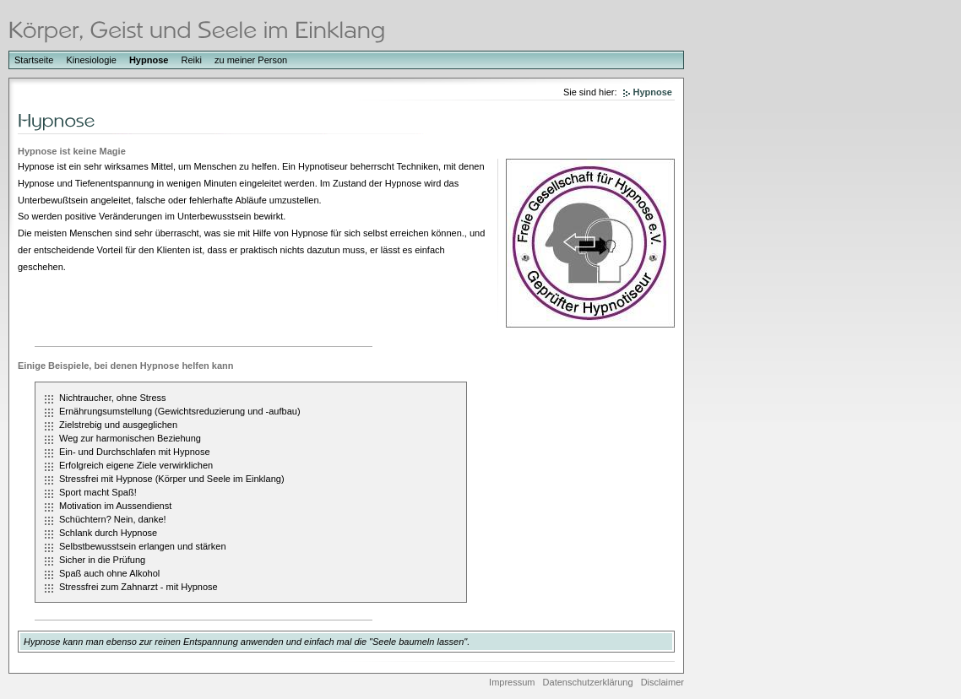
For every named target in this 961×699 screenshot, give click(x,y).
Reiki (191, 60)
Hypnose (148, 60)
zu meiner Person (250, 60)
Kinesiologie (92, 60)
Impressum (512, 682)
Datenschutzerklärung (588, 682)
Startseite (33, 60)
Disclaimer (662, 682)
